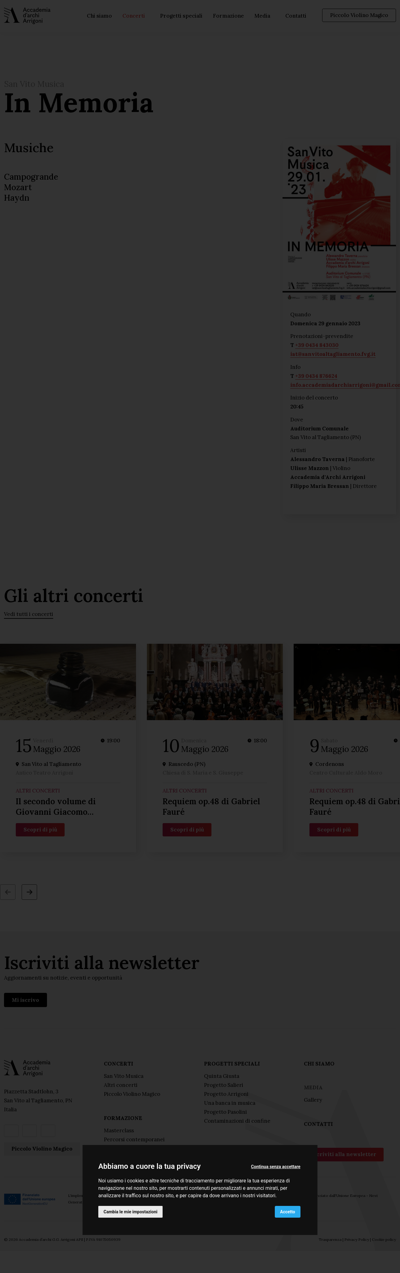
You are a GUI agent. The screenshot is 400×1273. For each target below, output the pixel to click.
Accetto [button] (287, 1211)
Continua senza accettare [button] (275, 1166)
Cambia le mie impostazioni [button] (130, 1211)
